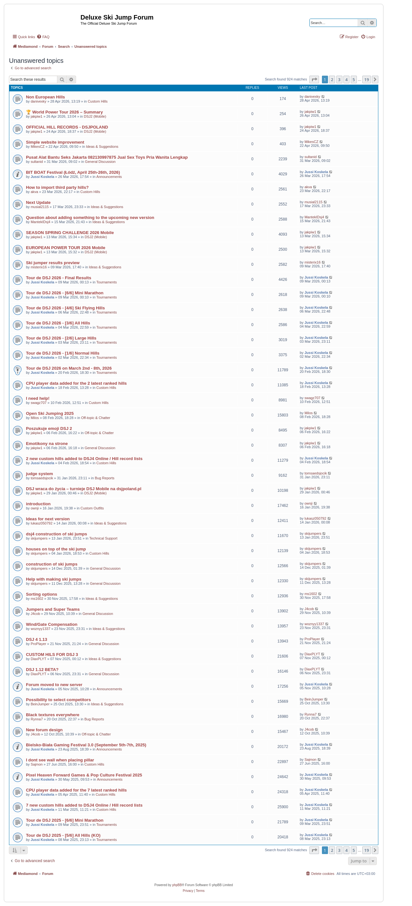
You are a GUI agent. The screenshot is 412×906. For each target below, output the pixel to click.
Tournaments (107, 282)
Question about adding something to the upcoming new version (90, 217)
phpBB (177, 885)
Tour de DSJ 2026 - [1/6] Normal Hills (62, 353)
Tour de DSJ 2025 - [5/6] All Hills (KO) (63, 835)
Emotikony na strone (47, 443)
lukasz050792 (42, 523)
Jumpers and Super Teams (53, 609)
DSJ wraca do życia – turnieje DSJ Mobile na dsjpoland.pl (83, 488)
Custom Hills (98, 101)
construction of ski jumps (51, 564)
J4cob (35, 614)
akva (34, 192)
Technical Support (103, 538)
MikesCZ (38, 146)
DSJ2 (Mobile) (95, 116)
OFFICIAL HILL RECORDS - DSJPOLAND (67, 127)
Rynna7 (37, 719)
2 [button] (332, 79)
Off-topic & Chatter (95, 418)
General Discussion (100, 162)
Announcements (109, 177)
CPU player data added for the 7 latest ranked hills (76, 790)
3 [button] (339, 79)
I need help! (37, 398)
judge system (39, 473)
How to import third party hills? (57, 187)
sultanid (37, 162)
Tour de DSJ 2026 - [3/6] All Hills (58, 323)
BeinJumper (40, 704)
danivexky (38, 101)
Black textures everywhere (52, 714)
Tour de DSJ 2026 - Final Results (58, 277)
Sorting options (41, 594)
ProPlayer (38, 644)
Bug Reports (104, 478)
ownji (35, 508)
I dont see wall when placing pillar (60, 760)
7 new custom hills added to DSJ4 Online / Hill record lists (84, 805)
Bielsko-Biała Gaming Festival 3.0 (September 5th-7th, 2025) (86, 744)
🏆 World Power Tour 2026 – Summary (64, 112)
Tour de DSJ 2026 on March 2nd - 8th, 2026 (69, 368)
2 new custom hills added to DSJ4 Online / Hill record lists (84, 458)
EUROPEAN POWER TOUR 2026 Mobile (65, 247)
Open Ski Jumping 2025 (50, 413)
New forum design (44, 729)
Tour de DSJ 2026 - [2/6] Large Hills (61, 338)
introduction (38, 503)
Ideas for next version (48, 518)
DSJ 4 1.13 (36, 639)
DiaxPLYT (38, 659)
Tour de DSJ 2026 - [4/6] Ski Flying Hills (65, 308)
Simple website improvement (55, 142)
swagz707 (39, 403)
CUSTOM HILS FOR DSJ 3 (52, 654)
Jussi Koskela (42, 177)
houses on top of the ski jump (56, 549)
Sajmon (37, 764)
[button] (314, 79)
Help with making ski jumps (53, 579)
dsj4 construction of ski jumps (56, 534)
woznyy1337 (40, 629)
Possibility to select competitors (58, 699)
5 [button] (354, 79)
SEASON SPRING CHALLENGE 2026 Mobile (70, 232)
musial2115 (40, 207)
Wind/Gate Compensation (51, 624)
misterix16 (39, 267)
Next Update (38, 202)
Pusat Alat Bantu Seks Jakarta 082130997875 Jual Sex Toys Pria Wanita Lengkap (107, 157)
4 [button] (346, 79)
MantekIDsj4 (40, 222)
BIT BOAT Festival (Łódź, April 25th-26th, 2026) (73, 172)
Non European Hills (45, 97)
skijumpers (39, 538)
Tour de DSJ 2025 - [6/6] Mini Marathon (65, 820)
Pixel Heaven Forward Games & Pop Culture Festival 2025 (84, 775)
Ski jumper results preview (53, 262)
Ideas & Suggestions (102, 146)
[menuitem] (43, 37)
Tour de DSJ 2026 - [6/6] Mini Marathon (65, 292)
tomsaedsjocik (42, 478)
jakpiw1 (37, 116)
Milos (35, 418)
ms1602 (37, 598)
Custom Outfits (92, 508)
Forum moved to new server (54, 684)
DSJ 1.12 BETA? (42, 669)
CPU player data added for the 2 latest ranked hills (76, 383)
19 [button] (366, 79)
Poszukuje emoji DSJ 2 (49, 428)
